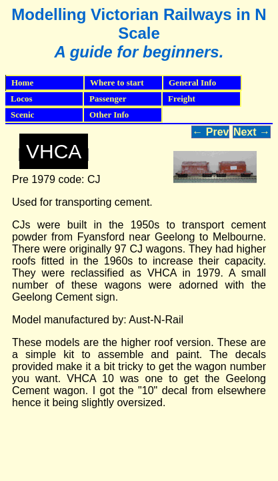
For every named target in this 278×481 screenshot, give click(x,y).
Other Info (126, 115)
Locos (47, 99)
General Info (205, 82)
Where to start (126, 82)
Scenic (47, 115)
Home (22, 82)
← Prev (210, 132)
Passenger (126, 99)
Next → (251, 132)
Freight (204, 99)
